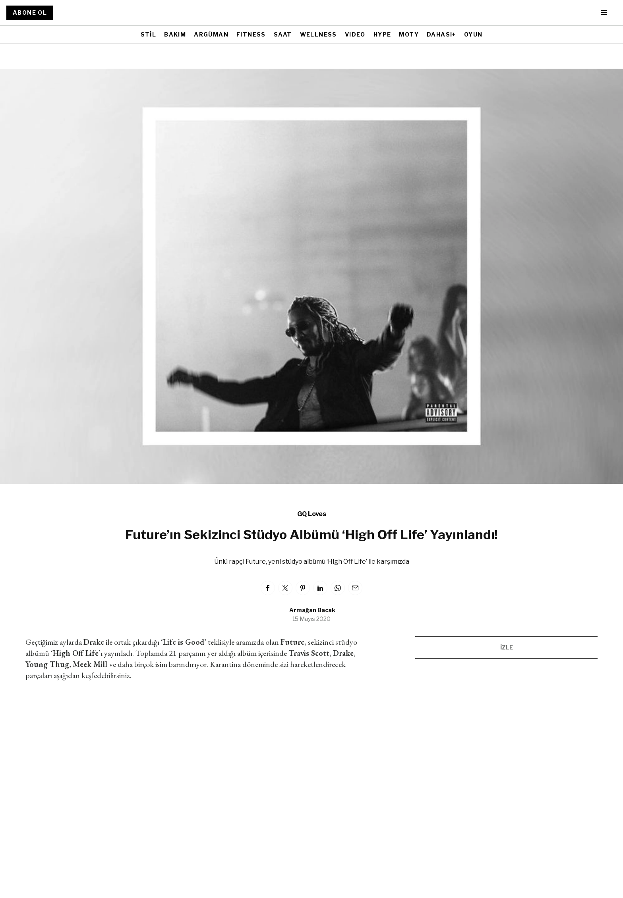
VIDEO (355, 34)
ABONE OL (30, 12)
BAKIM (175, 34)
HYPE (382, 34)
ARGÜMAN (211, 34)
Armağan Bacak (312, 610)
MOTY (409, 34)
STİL (149, 34)
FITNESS (251, 34)
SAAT (283, 34)
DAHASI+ (441, 34)
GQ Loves (311, 514)
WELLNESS (318, 34)
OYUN (473, 34)
